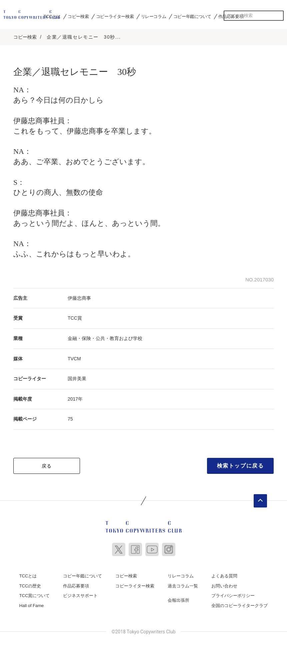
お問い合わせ (224, 585)
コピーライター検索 (115, 16)
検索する (279, 16)
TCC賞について (34, 595)
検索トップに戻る (240, 466)
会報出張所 (178, 600)
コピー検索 (78, 16)
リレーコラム (153, 16)
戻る (47, 466)
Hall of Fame (31, 605)
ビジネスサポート (80, 595)
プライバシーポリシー (233, 595)
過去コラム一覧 (183, 585)
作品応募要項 (76, 585)
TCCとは (28, 575)
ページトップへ (260, 500)
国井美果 (77, 378)
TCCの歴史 (30, 585)
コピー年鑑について (192, 16)
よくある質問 (224, 575)
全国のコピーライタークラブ (239, 605)
